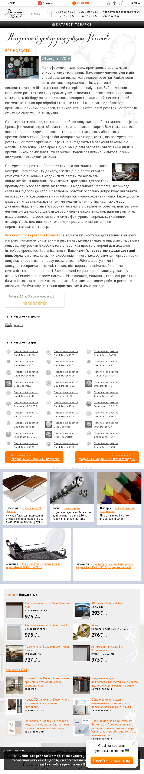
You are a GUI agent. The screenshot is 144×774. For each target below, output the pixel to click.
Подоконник (33, 654)
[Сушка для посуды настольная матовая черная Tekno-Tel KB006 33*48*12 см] (37, 545)
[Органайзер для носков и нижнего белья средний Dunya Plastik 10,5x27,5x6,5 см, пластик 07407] (107, 545)
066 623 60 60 (88, 16)
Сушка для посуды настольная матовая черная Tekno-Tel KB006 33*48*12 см (34, 565)
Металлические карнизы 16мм (109, 629)
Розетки (18, 325)
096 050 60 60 (88, 12)
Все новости (18, 50)
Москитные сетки (36, 610)
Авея (94, 625)
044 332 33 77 (65, 12)
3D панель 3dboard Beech (108, 603)
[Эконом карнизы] (72, 489)
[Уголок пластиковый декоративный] (119, 489)
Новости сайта (16, 670)
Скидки (80, 3)
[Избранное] (108, 3)
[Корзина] (121, 3)
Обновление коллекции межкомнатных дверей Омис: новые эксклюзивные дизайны (111, 703)
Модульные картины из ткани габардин (107, 459)
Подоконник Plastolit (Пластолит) (24, 509)
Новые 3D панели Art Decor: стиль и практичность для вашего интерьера (47, 703)
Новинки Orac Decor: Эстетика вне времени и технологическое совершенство (47, 681)
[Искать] (48, 14)
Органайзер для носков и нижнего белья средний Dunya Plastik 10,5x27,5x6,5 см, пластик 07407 (104, 565)
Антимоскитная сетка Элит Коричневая (108, 648)
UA (131, 3)
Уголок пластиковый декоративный (117, 509)
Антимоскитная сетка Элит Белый (46, 625)
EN (135, 3)
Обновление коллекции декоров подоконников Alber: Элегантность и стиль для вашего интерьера (47, 724)
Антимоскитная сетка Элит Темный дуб (47, 605)
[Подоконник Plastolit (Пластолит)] (25, 489)
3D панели (97, 607)
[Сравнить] (114, 3)
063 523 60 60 (65, 16)
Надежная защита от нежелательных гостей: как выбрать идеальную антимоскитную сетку (114, 681)
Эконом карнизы (72, 508)
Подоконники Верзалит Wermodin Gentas (47, 648)
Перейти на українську (112, 760)
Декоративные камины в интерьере (34, 459)
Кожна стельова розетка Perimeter (33, 235)
